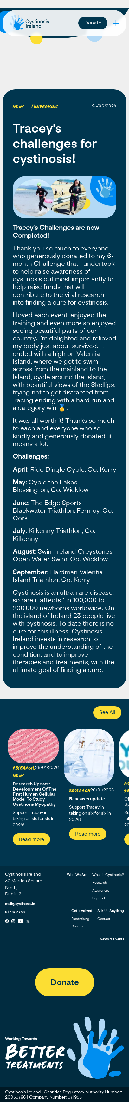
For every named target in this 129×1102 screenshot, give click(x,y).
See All (107, 712)
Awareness (100, 890)
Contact (103, 918)
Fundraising (80, 918)
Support (98, 898)
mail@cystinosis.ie (20, 903)
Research (99, 882)
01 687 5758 (15, 911)
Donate (92, 22)
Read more (31, 839)
